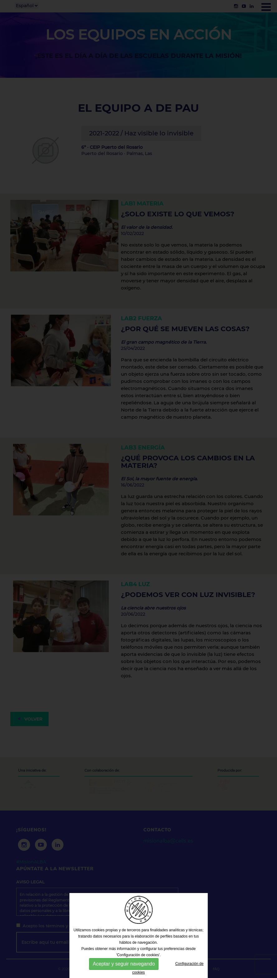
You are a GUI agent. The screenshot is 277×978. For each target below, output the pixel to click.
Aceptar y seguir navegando (124, 963)
